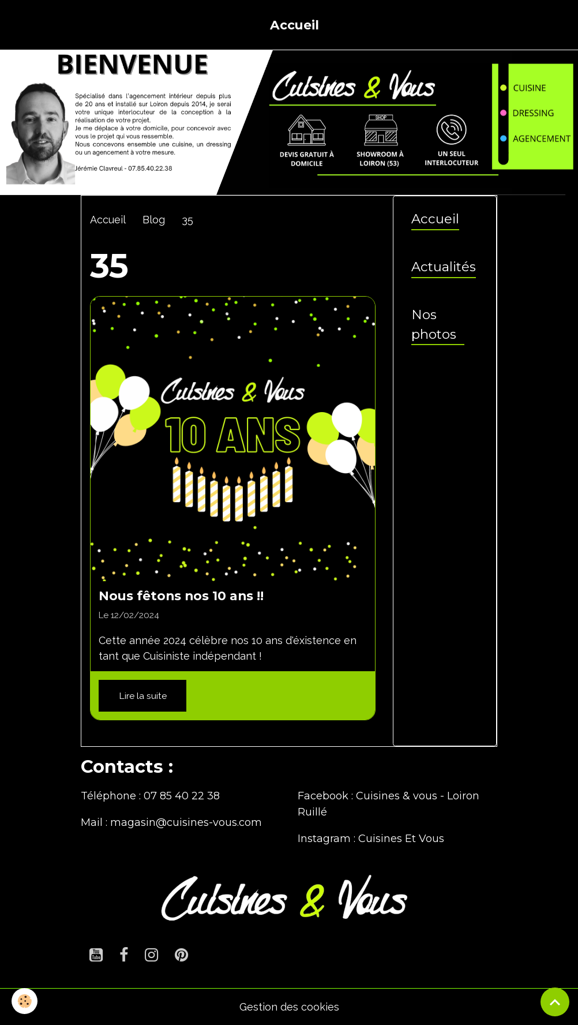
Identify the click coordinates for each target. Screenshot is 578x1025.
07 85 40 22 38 (182, 796)
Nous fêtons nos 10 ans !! (181, 595)
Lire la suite (143, 695)
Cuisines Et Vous (401, 838)
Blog (153, 220)
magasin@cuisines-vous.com (186, 822)
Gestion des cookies (289, 1007)
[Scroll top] (555, 1001)
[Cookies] (24, 1001)
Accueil (294, 24)
